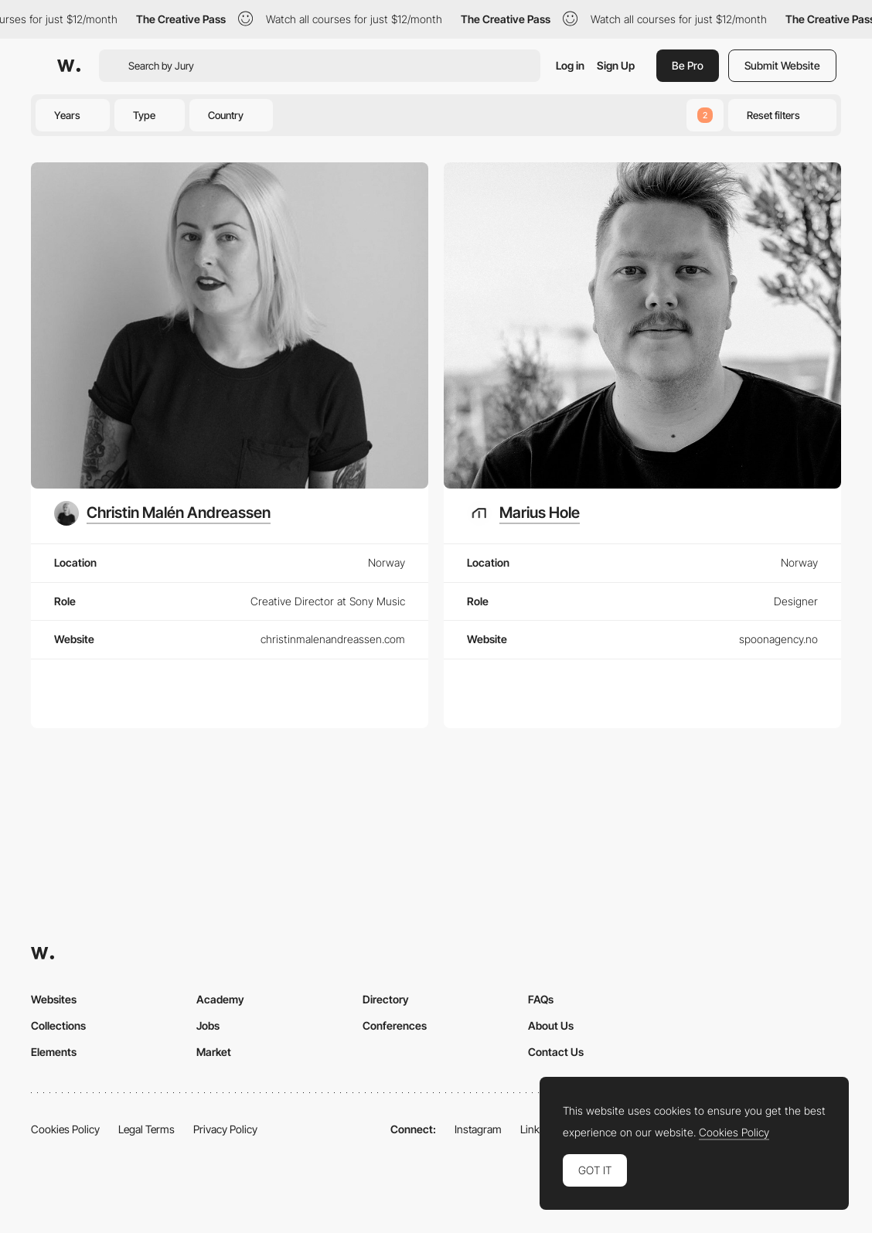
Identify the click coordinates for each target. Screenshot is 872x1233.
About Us (551, 1025)
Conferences (395, 1025)
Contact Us (556, 1051)
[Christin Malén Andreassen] (162, 513)
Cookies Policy (65, 1129)
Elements (54, 1051)
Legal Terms (146, 1129)
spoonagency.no (778, 638)
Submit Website (782, 65)
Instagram (478, 1129)
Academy (220, 999)
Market (213, 1051)
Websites (54, 999)
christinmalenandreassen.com (333, 638)
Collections (58, 1025)
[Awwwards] (68, 66)
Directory (386, 999)
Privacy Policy (225, 1129)
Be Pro (687, 65)
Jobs (208, 1025)
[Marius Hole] (523, 513)
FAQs (541, 999)
